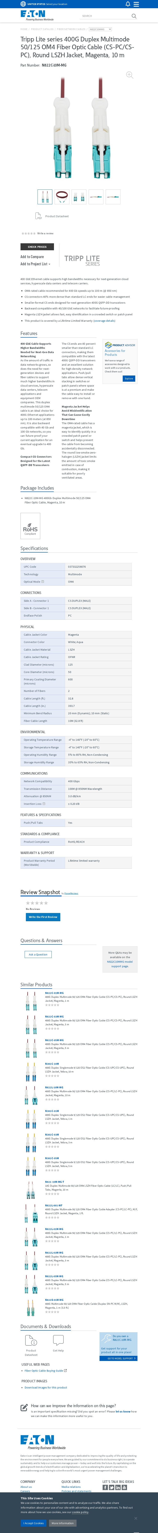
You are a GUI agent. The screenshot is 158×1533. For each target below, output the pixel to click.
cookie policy (80, 1512)
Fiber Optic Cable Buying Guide (44, 1370)
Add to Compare (32, 256)
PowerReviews (71, 893)
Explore (129, 378)
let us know (123, 1411)
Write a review (45, 233)
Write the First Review (43, 917)
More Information (63, 1523)
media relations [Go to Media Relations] (71, 1487)
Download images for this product (46, 1387)
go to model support (121, 1358)
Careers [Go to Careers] (25, 1491)
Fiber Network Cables (71, 29)
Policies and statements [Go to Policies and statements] (76, 1491)
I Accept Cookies (33, 1523)
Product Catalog (42, 29)
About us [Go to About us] (26, 1487)
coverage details (104, 321)
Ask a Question (38, 954)
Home (24, 29)
